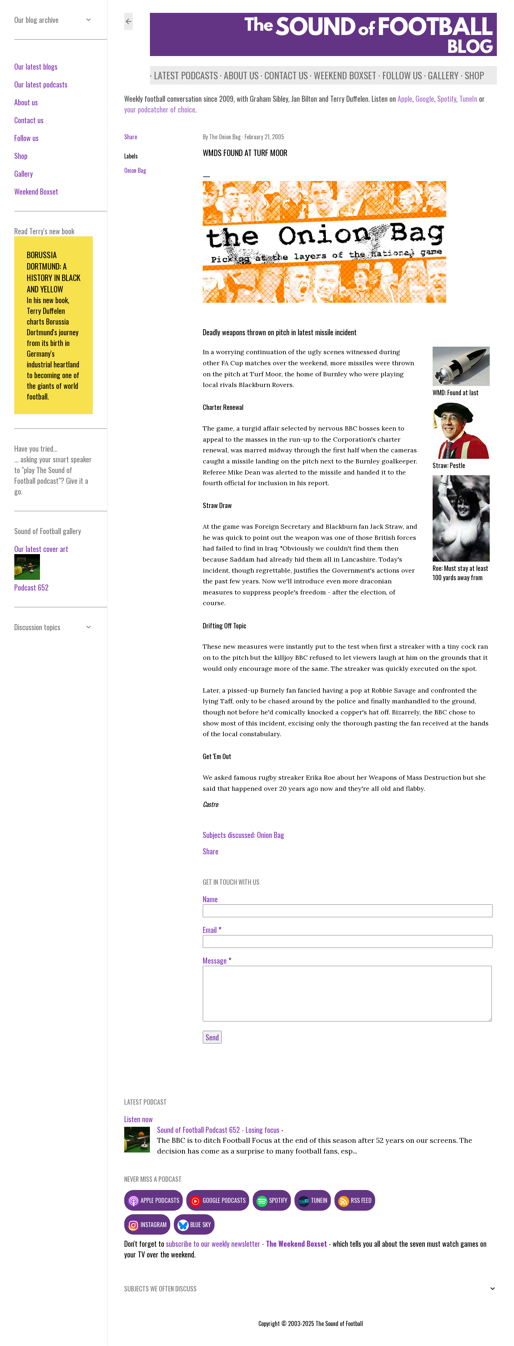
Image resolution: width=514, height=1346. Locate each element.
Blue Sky (194, 1224)
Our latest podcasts (40, 84)
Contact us (282, 75)
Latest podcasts (182, 75)
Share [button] (130, 136)
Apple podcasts (153, 1200)
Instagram (147, 1224)
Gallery (439, 75)
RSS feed (355, 1200)
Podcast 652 (31, 587)
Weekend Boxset (341, 75)
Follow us (398, 75)
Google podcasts (218, 1200)
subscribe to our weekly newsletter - (246, 1243)
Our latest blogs (35, 66)
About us (237, 75)
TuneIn (468, 98)
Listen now (138, 1119)
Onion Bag (135, 170)
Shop (470, 75)
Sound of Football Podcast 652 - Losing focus (218, 1129)
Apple (405, 98)
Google (424, 98)
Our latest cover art (41, 548)
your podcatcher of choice (159, 109)
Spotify (446, 98)
